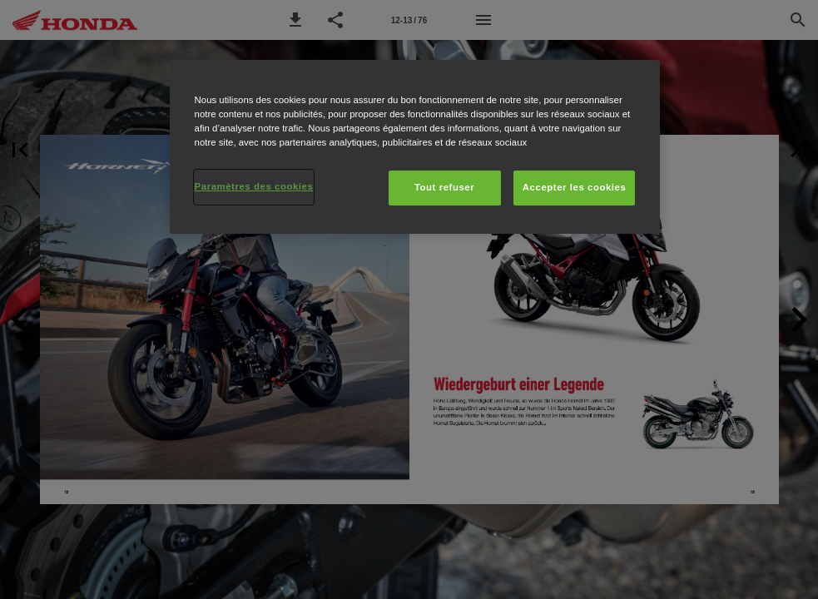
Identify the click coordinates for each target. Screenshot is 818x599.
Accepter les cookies (575, 187)
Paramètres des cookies (254, 186)
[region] (415, 147)
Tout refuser (444, 187)
